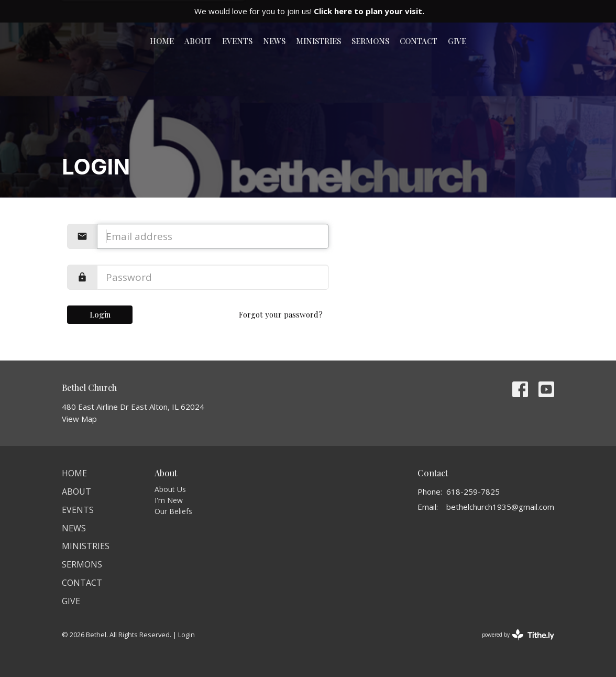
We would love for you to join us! (309, 11)
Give (457, 41)
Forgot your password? (281, 314)
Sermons (370, 41)
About (198, 41)
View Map (79, 418)
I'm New (169, 500)
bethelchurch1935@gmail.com (500, 506)
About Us (170, 489)
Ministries (318, 41)
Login (100, 314)
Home (162, 41)
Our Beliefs (173, 511)
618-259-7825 (473, 491)
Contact (418, 41)
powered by (518, 635)
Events (237, 41)
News (274, 41)
